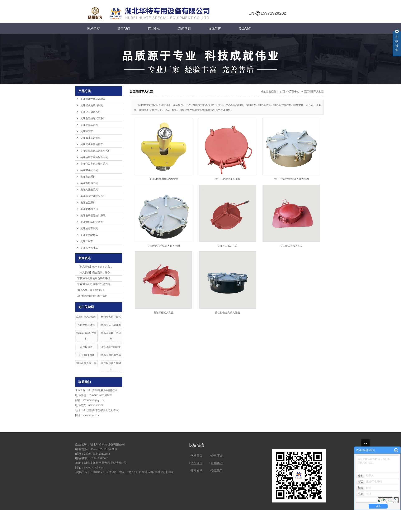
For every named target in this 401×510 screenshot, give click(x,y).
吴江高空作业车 (89, 247)
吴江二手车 (86, 241)
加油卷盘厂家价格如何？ (91, 290)
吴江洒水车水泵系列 (91, 222)
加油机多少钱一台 (86, 363)
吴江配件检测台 (89, 209)
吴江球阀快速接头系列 (92, 196)
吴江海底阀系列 (89, 183)
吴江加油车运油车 (90, 137)
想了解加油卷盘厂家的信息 (92, 295)
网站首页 (93, 28)
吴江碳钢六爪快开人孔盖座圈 (163, 245)
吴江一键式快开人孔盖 (227, 179)
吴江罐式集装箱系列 (91, 105)
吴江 (115, 472)
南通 (158, 472)
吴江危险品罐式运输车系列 (95, 150)
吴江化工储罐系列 (90, 111)
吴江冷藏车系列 (89, 124)
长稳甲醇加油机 (86, 325)
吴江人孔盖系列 (89, 189)
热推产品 (81, 472)
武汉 (122, 472)
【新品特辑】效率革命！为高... (94, 266)
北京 (135, 472)
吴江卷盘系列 (87, 176)
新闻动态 (184, 28)
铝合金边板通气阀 (111, 355)
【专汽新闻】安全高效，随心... (94, 272)
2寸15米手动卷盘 (111, 346)
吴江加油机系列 (89, 170)
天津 (109, 472)
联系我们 (245, 28)
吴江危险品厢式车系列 (92, 118)
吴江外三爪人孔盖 (227, 245)
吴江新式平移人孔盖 (291, 245)
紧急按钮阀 (86, 346)
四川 (164, 472)
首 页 (282, 91)
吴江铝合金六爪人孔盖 (227, 312)
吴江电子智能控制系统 (92, 215)
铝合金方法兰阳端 (111, 316)
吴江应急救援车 (89, 234)
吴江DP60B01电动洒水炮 (163, 179)
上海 (128, 472)
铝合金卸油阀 (86, 355)
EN (251, 13)
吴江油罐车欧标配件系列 (94, 157)
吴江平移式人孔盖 (164, 312)
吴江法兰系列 (87, 202)
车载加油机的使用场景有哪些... (94, 278)
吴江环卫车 (86, 131)
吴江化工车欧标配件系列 (94, 163)
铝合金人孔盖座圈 (111, 325)
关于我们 (124, 28)
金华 (151, 472)
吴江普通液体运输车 (91, 144)
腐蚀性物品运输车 (86, 316)
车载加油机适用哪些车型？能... (94, 284)
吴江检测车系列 (89, 228)
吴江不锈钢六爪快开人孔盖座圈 (291, 179)
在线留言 (214, 28)
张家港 (143, 472)
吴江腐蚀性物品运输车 (92, 99)
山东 (171, 472)
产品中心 (154, 28)
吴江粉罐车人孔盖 (314, 91)
